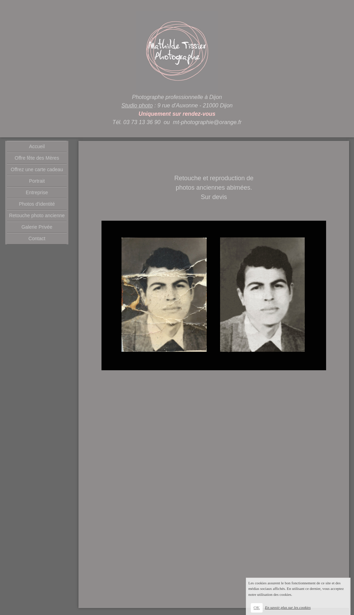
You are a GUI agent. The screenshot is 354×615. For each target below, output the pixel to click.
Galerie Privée (36, 227)
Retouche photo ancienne (37, 215)
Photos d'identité (37, 204)
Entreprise (37, 192)
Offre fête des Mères (37, 158)
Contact (37, 238)
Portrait (37, 181)
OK (257, 607)
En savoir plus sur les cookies (288, 607)
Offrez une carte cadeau (37, 169)
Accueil (37, 146)
